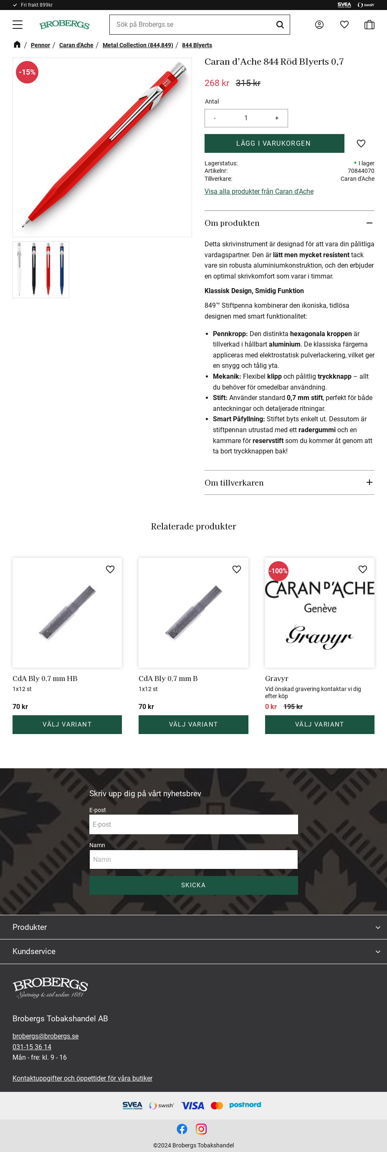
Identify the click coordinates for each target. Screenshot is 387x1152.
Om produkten (232, 222)
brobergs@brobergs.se (45, 1036)
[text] (217, 83)
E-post (97, 810)
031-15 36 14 (32, 1047)
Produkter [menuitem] (30, 927)
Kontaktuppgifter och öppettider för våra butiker (82, 1078)
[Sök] (281, 24)
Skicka (193, 885)
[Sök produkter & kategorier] (200, 24)
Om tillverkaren (234, 482)
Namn (97, 845)
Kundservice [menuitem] (34, 951)
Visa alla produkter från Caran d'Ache (259, 191)
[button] (18, 25)
